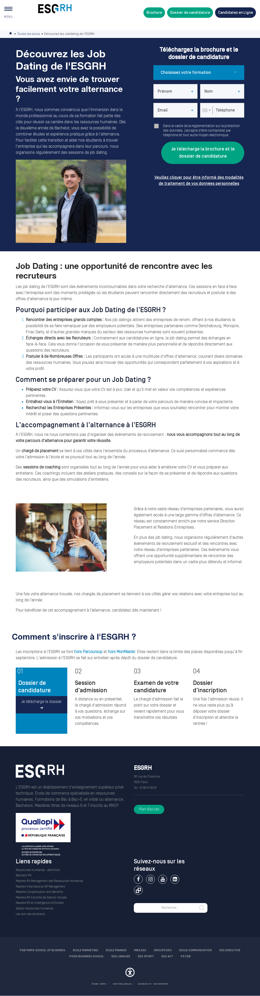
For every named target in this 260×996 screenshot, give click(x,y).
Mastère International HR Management (40, 886)
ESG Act (167, 956)
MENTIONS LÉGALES (122, 984)
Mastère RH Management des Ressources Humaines (49, 881)
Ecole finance (116, 950)
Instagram (150, 879)
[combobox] (206, 110)
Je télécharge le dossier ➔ (41, 704)
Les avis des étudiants (30, 914)
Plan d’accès (149, 809)
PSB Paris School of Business (42, 950)
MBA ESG (140, 950)
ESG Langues (120, 956)
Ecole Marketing (85, 950)
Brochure (154, 12)
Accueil (11, 34)
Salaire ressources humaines (35, 908)
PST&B (186, 956)
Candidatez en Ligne (235, 12)
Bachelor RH (23, 875)
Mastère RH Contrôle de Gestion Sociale (41, 897)
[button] (130, 973)
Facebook (138, 879)
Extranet (138, 890)
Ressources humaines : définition (38, 870)
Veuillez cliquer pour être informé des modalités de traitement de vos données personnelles (198, 180)
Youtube (162, 879)
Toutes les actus (28, 34)
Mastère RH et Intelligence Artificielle (39, 903)
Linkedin (174, 879)
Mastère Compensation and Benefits (39, 892)
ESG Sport (146, 956)
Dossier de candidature (190, 12)
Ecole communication (195, 950)
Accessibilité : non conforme (153, 984)
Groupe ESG (163, 950)
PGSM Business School (86, 956)
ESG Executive (229, 950)
